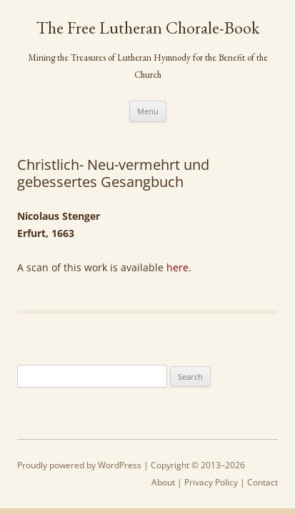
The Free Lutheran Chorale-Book (147, 28)
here (177, 267)
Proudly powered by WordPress (79, 465)
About (163, 482)
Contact (262, 482)
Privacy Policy (211, 482)
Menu (148, 111)
